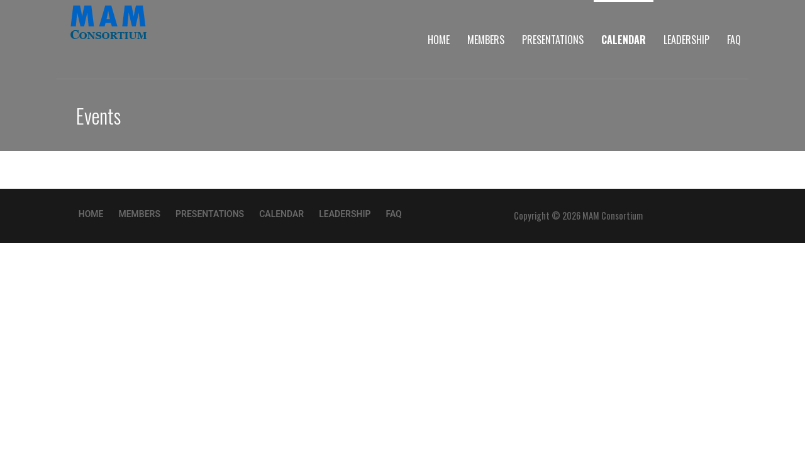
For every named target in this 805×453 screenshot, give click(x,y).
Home (439, 39)
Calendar (623, 39)
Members (485, 39)
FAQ (734, 39)
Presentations (553, 39)
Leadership (686, 39)
